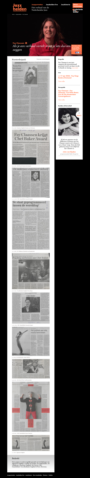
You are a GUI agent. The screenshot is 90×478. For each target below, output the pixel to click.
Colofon (45, 475)
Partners (40, 475)
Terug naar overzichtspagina (43, 59)
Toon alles (61, 81)
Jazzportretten (37, 5)
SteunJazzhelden (78, 5)
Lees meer (74, 68)
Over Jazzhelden (34, 475)
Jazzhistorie (65, 5)
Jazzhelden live (51, 5)
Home (13, 14)
